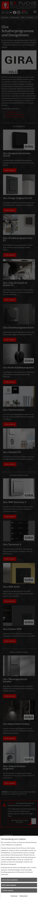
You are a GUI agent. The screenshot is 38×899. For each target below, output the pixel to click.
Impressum (14, 896)
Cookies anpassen (7, 890)
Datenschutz (23, 896)
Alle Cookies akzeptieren (10, 880)
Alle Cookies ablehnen (9, 885)
